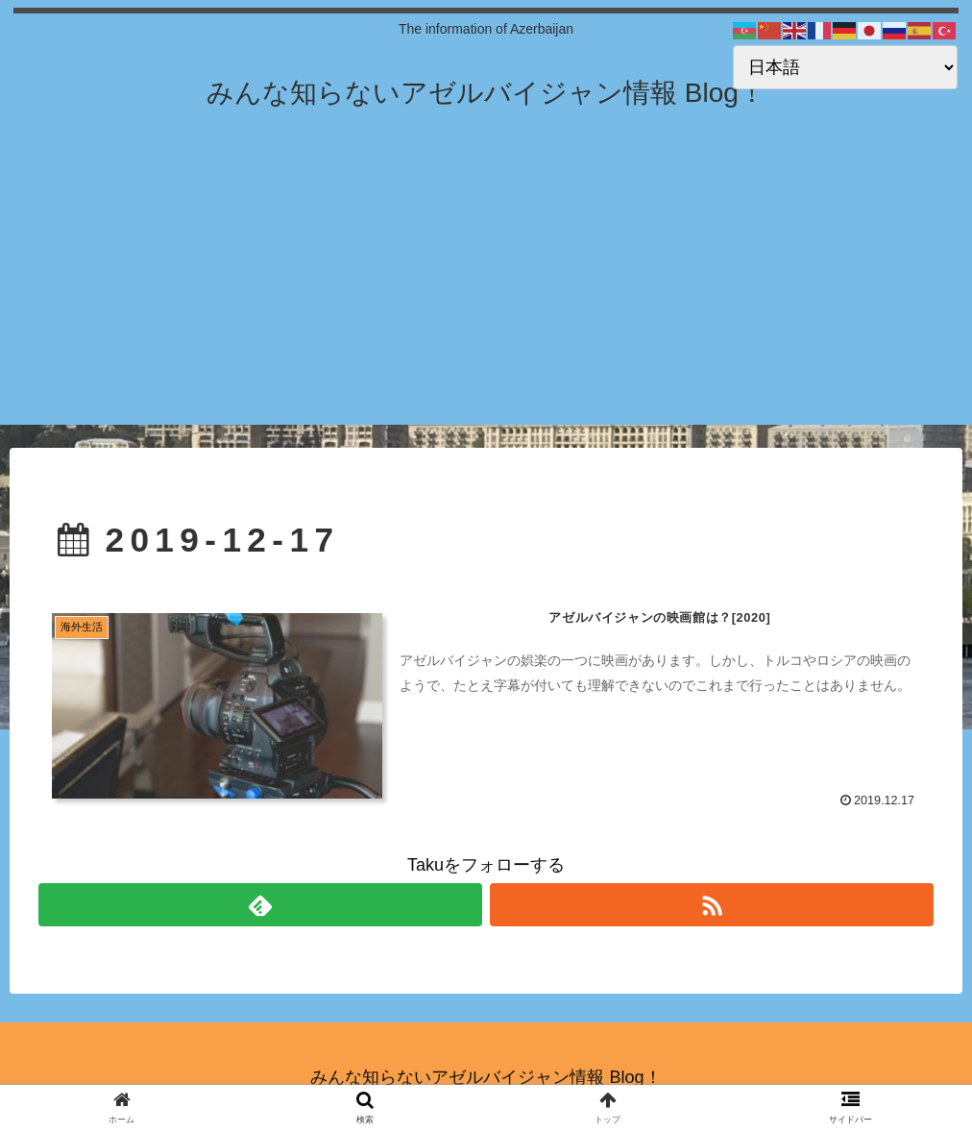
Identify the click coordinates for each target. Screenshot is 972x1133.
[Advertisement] (486, 290)
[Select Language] (845, 67)
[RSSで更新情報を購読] (712, 904)
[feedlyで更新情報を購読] (260, 904)
